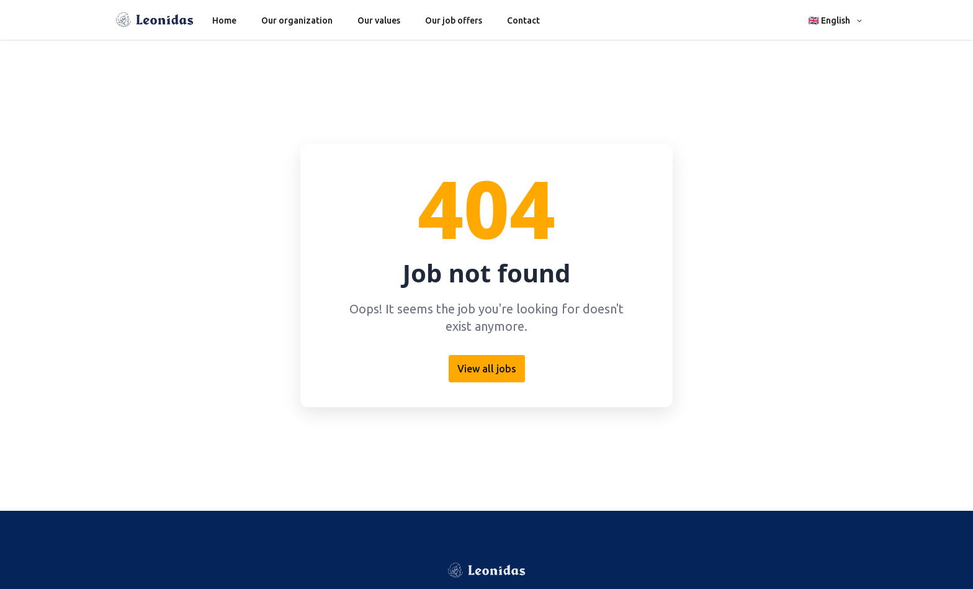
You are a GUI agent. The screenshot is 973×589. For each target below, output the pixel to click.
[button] (836, 20)
